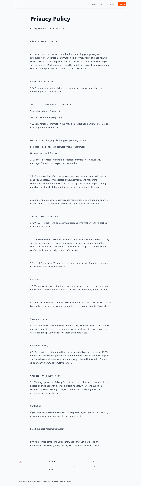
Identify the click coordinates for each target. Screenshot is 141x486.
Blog (100, 4)
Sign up (122, 4)
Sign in (112, 4)
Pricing (93, 4)
